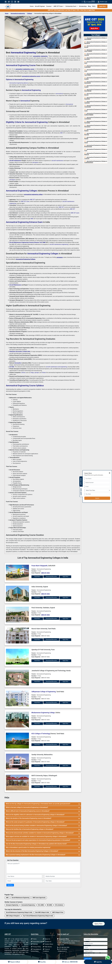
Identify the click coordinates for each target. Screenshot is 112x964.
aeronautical (59, 93)
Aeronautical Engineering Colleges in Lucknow (95, 157)
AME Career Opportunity (39, 897)
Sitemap (34, 944)
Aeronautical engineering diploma (18, 83)
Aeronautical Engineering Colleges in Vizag (95, 110)
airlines (23, 372)
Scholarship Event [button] (71, 6)
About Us (46, 939)
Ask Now (10, 885)
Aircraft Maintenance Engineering (20, 897)
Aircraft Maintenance (15, 285)
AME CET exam (25, 201)
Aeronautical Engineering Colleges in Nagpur (95, 130)
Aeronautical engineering (18, 13)
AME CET (32, 199)
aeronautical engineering (40, 56)
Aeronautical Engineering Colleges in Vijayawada (95, 106)
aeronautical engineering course (24, 69)
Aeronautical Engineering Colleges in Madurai (95, 153)
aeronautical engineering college (33, 194)
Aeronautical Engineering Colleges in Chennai (95, 54)
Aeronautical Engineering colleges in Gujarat (95, 86)
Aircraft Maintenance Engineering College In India (19, 912)
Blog (89, 6)
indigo (32, 372)
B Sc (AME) (41, 905)
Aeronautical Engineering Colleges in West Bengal (95, 90)
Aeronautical (25, 101)
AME (61, 133)
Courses (48, 6)
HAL (29, 351)
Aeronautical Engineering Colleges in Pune (95, 149)
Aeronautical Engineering (23, 52)
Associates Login (37, 941)
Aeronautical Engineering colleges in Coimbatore (95, 118)
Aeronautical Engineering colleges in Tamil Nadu (95, 74)
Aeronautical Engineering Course (21, 65)
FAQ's (93, 6)
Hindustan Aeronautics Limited (18, 351)
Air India (11, 367)
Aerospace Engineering (12, 905)
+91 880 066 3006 (63, 947)
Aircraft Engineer (40, 6)
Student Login (102, 1)
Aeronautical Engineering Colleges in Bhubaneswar (95, 145)
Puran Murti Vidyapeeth (39, 566)
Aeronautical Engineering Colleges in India (95, 70)
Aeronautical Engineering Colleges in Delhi (95, 62)
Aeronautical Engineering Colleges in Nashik (95, 138)
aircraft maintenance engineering (59, 244)
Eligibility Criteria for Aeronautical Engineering (27, 122)
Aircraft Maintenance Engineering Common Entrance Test (25, 242)
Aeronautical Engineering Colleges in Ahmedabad (95, 38)
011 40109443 (62, 949)
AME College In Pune (57, 912)
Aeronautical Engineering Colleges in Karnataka (95, 122)
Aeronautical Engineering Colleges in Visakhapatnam (95, 161)
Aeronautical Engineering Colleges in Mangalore (95, 126)
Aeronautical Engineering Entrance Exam (24, 222)
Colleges (29, 13)
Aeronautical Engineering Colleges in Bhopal (95, 46)
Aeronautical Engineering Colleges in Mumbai (95, 134)
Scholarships (83, 6)
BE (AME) (49, 905)
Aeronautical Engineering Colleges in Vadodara (95, 102)
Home (32, 6)
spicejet (36, 372)
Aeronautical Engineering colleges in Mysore (95, 94)
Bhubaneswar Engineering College (43, 712)
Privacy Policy (36, 946)
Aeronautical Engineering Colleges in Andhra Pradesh (95, 114)
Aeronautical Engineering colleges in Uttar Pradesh (95, 50)
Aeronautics (17, 363)
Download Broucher (51, 576)
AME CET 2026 (45, 573)
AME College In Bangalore (13, 915)
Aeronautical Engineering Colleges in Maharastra (95, 82)
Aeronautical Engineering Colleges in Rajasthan (95, 98)
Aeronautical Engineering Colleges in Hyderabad (95, 66)
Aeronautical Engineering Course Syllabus (25, 385)
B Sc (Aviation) (59, 905)
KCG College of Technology (40, 733)
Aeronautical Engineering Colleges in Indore (95, 142)
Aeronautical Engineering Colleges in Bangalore (95, 42)
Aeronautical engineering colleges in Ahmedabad (47, 13)
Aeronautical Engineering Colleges (21, 191)
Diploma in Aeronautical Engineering (19, 79)
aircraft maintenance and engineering (56, 367)
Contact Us (47, 941)
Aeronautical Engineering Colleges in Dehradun (95, 58)
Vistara (44, 372)
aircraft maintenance (15, 160)
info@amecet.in (62, 951)
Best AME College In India (42, 912)
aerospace (35, 162)
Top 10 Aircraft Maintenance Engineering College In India (38, 915)
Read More (37, 576)
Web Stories (47, 946)
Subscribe (88, 959)
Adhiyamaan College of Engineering (43, 691)
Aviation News (48, 944)
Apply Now (102, 6)
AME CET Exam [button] (58, 6)
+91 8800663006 (89, 2)
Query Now (99, 924)
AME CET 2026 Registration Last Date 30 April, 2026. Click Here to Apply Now (78, 10)
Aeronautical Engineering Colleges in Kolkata (95, 78)
